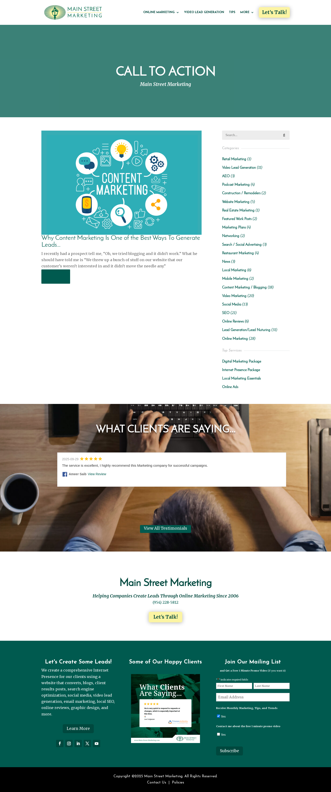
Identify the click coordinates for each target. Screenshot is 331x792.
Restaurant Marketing (238, 253)
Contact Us (156, 782)
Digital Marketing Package (241, 361)
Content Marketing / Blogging (244, 287)
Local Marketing (234, 270)
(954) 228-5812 (165, 602)
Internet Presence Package (241, 370)
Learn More (78, 728)
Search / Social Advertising (242, 245)
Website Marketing (235, 202)
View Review (97, 474)
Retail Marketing (234, 159)
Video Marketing (234, 296)
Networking (230, 236)
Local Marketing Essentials (241, 378)
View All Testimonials (165, 528)
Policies (178, 782)
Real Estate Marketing (238, 210)
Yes (223, 716)
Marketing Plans (234, 227)
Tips (232, 12)
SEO (225, 313)
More (244, 12)
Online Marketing (159, 12)
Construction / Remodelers (241, 193)
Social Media (231, 304)
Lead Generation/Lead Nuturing (246, 330)
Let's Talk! (165, 617)
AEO (226, 176)
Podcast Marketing (236, 185)
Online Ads (230, 387)
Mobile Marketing (235, 279)
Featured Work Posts (236, 219)
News (226, 262)
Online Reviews (233, 321)
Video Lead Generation (204, 12)
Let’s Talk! (274, 12)
